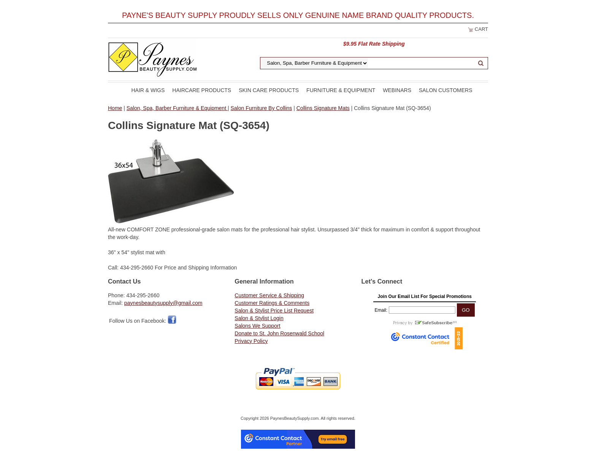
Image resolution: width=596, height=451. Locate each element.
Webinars (397, 90)
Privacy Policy (251, 341)
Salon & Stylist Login (259, 318)
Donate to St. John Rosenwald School (279, 333)
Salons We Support (257, 326)
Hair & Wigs (148, 90)
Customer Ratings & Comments (272, 303)
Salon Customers (445, 90)
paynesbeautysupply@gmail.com (163, 303)
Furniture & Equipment (340, 90)
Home (115, 108)
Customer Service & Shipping (269, 295)
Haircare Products (201, 90)
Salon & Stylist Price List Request (274, 311)
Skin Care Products (269, 90)
